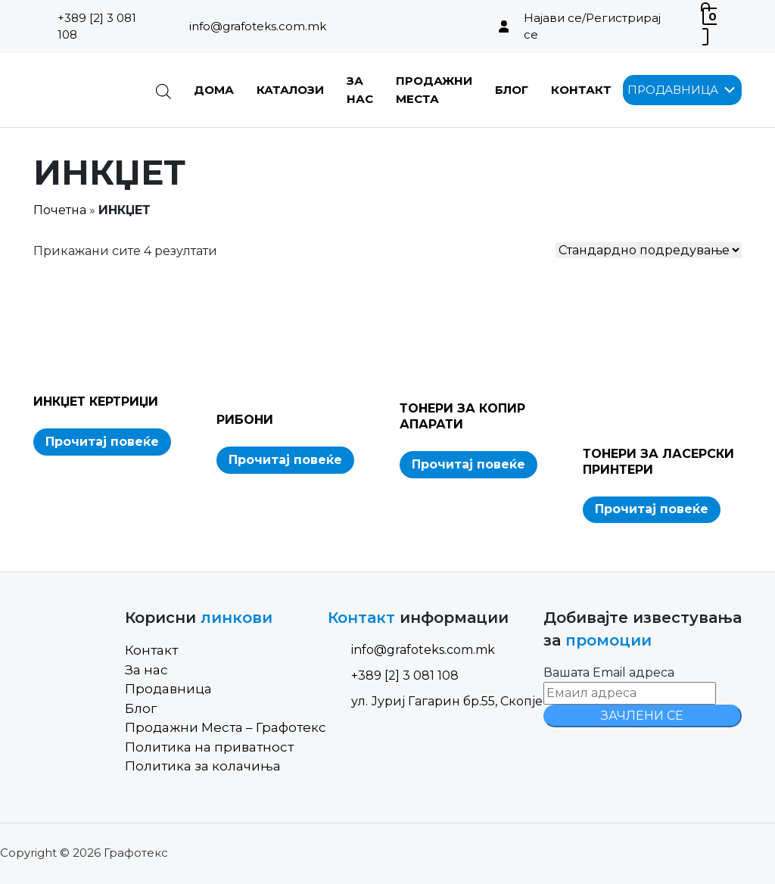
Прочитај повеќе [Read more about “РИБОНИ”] (285, 460)
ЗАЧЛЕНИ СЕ (642, 715)
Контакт (581, 89)
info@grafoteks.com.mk (257, 26)
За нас (146, 669)
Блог (511, 89)
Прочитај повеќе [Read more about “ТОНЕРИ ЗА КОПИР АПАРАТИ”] (468, 464)
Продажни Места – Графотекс (225, 727)
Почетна (59, 210)
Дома (214, 89)
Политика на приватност (209, 747)
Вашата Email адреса (608, 672)
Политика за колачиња (203, 766)
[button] (672, 90)
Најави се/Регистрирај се (592, 26)
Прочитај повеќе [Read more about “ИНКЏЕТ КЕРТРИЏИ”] (102, 441)
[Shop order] (649, 250)
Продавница (168, 688)
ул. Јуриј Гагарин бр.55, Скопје (435, 701)
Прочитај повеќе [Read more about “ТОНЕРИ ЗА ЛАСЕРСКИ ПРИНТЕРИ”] (651, 509)
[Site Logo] (82, 90)
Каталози (290, 89)
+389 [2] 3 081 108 (97, 26)
